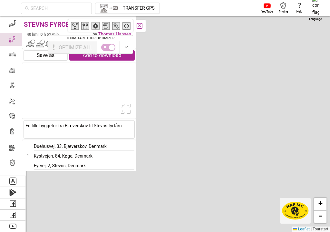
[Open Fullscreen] (128, 108)
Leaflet (301, 229)
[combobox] (59, 8)
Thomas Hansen (118, 34)
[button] (181, 87)
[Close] (143, 26)
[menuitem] (12, 23)
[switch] (302, 47)
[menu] (13, 96)
